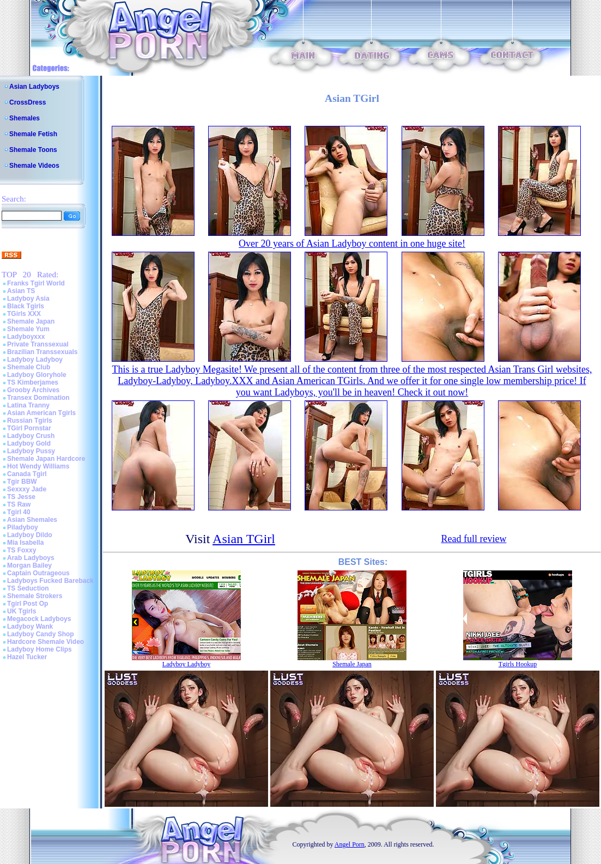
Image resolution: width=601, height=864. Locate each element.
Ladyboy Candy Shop (40, 634)
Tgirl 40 (19, 512)
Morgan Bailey (29, 565)
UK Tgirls (21, 611)
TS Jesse (21, 497)
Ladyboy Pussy (31, 451)
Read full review (473, 538)
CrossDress (27, 102)
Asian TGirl (244, 539)
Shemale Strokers (34, 596)
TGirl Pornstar (29, 428)
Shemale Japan (30, 321)
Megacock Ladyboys (39, 619)
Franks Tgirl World (36, 283)
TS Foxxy (21, 550)
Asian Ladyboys (34, 86)
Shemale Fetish (33, 134)
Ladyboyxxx (26, 336)
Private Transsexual (38, 344)
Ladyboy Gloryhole (36, 375)
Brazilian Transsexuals (42, 352)
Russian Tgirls (29, 420)
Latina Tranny (28, 405)
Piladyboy (22, 527)
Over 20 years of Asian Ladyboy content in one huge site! (352, 243)
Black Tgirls (25, 306)
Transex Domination (38, 397)
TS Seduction (28, 588)
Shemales (24, 118)
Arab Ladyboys (30, 558)
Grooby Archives (33, 390)
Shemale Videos (34, 165)
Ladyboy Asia (28, 298)
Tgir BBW (22, 481)
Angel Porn (350, 844)
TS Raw (19, 504)
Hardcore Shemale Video (45, 642)
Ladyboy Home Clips (39, 649)
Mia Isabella (25, 542)
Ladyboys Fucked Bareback (50, 581)
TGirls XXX (24, 314)
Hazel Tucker (27, 657)
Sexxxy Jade (26, 489)
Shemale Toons (33, 150)
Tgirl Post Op (27, 603)
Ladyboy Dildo (29, 535)
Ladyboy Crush (30, 436)
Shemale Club (28, 367)
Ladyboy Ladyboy (35, 359)
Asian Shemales (32, 520)
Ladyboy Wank (30, 626)
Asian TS (21, 291)
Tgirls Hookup (518, 664)
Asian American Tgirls (41, 413)
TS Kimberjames (32, 382)
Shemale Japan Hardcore (46, 459)
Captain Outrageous (38, 573)
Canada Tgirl (27, 474)
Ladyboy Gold (29, 443)
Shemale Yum (28, 329)
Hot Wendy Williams (38, 466)
